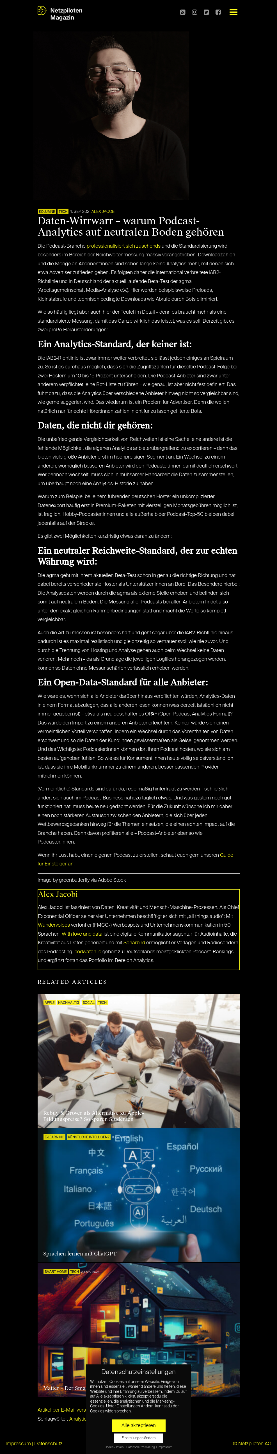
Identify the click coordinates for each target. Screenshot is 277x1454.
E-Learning (54, 1137)
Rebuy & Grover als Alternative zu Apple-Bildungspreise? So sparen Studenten (93, 1116)
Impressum (18, 1443)
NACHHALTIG (68, 1003)
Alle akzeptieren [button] (139, 1425)
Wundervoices (54, 925)
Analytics (79, 1419)
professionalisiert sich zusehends (124, 246)
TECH (63, 212)
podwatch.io (87, 951)
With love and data (82, 934)
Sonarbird (134, 942)
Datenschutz (48, 1443)
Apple (49, 1003)
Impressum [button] (165, 1447)
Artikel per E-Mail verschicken (71, 1410)
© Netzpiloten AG (252, 1443)
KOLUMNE (47, 212)
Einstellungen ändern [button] (138, 1438)
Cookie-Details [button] (114, 1447)
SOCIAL (88, 1003)
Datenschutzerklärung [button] (140, 1447)
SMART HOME (56, 1272)
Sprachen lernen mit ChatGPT (80, 1253)
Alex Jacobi (103, 212)
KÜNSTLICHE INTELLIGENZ (88, 1137)
